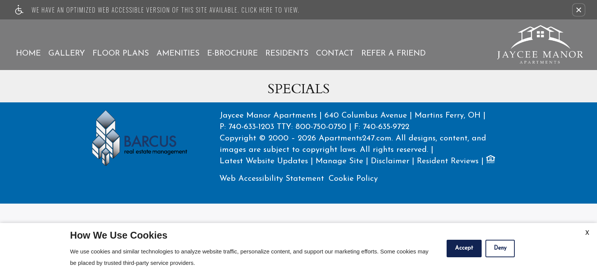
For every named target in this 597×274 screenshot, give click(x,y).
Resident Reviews (448, 161)
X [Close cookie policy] (587, 233)
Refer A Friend (393, 53)
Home (28, 53)
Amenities (178, 53)
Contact (335, 53)
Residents (286, 53)
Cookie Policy (353, 179)
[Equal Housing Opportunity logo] (490, 161)
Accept (464, 248)
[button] (579, 10)
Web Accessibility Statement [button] (271, 179)
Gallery (66, 53)
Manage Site (339, 161)
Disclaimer (390, 161)
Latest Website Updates (264, 161)
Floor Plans (121, 53)
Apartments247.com (355, 138)
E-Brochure (232, 53)
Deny (500, 248)
